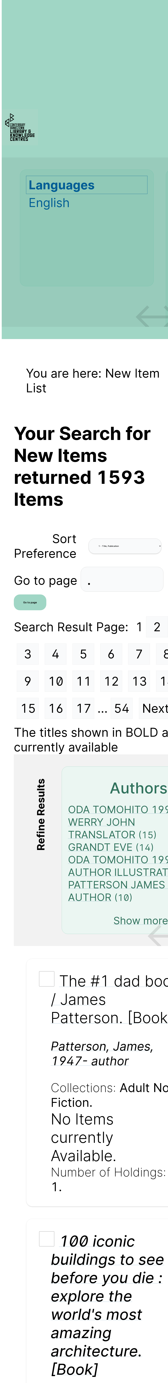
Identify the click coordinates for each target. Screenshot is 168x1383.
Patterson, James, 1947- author (102, 1053)
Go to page (47, 580)
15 (28, 708)
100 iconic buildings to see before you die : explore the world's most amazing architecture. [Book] (107, 1305)
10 (55, 681)
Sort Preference (45, 546)
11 (83, 681)
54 (122, 708)
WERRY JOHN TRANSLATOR (101, 828)
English (49, 202)
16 (56, 708)
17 (83, 708)
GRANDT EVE (100, 847)
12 (111, 681)
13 (139, 681)
